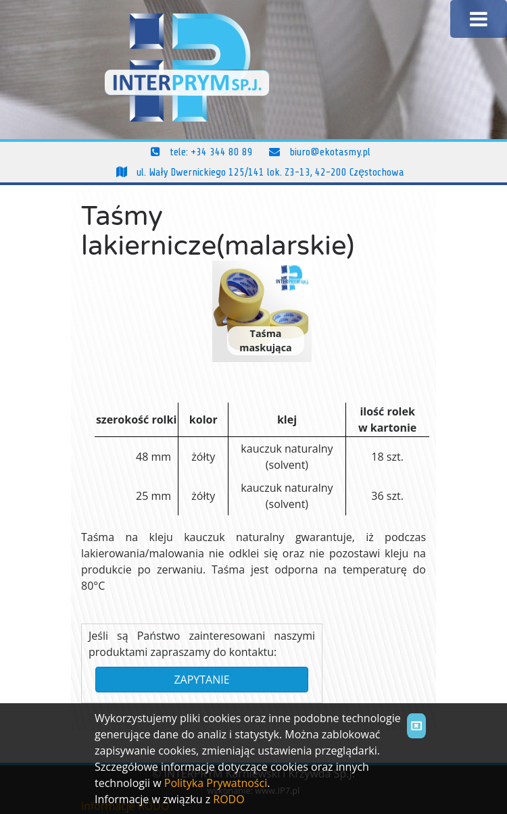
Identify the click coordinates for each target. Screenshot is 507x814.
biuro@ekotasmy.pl (319, 152)
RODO (228, 799)
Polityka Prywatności (215, 782)
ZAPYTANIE (201, 679)
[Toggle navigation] (478, 18)
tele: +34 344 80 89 (202, 152)
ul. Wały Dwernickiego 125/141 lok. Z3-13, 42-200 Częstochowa (260, 172)
